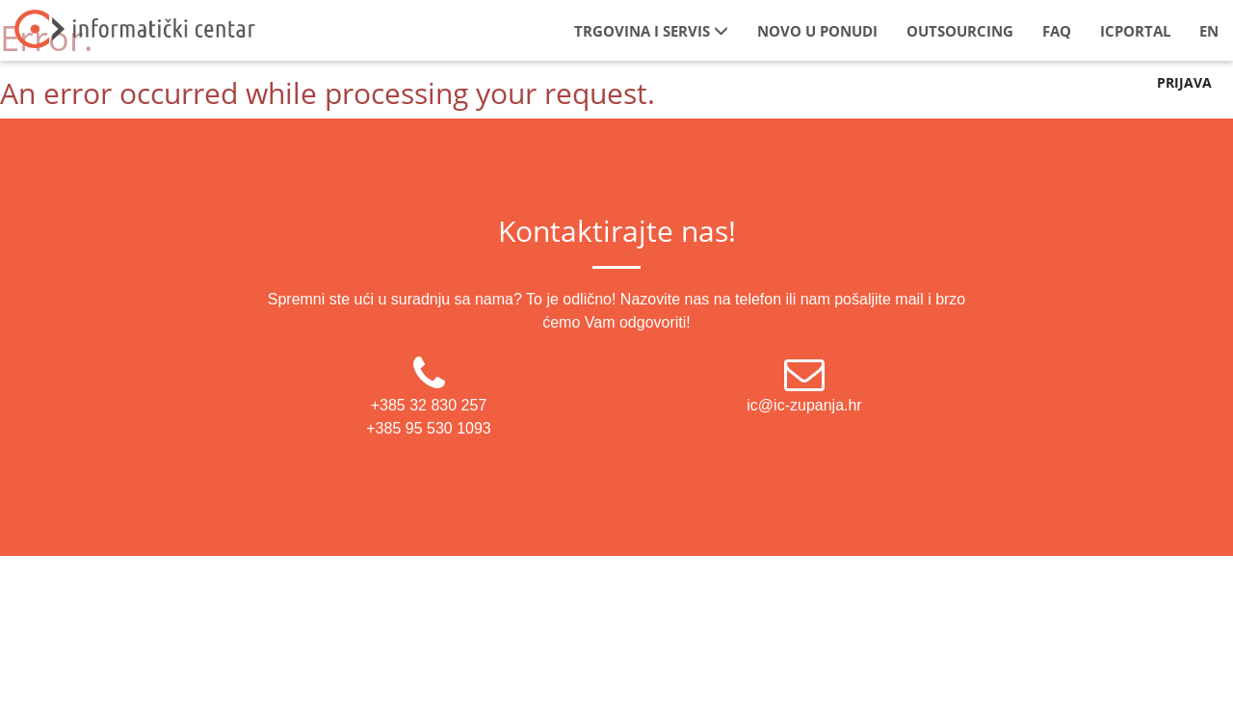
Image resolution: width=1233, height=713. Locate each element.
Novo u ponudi (817, 30)
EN (1209, 30)
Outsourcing (959, 30)
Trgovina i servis (651, 30)
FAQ (1056, 30)
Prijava (1184, 82)
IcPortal (1135, 30)
